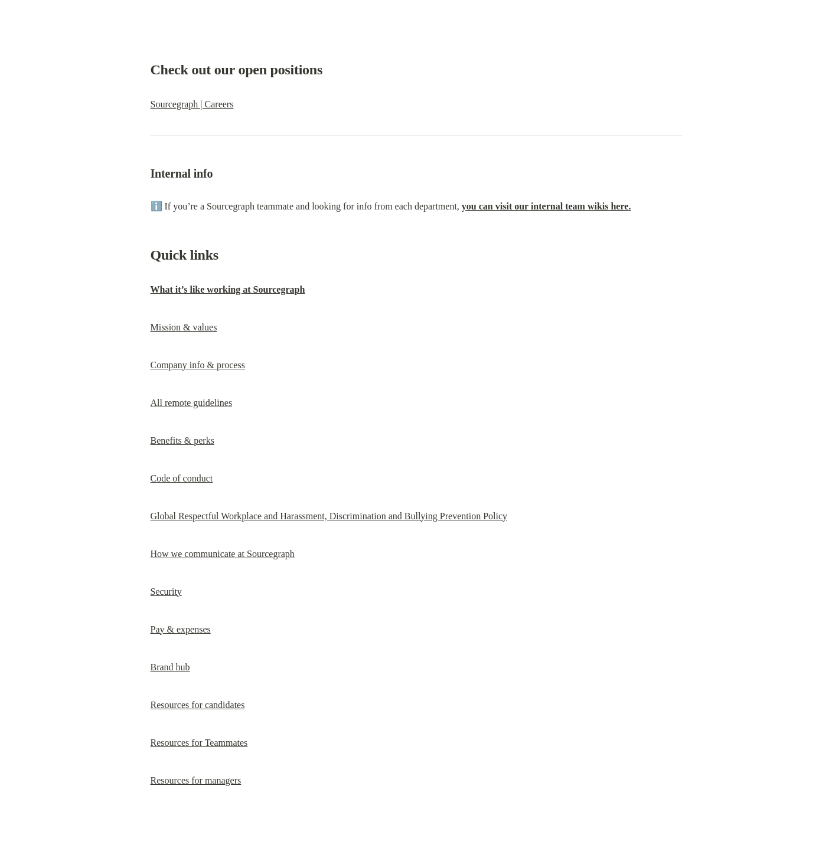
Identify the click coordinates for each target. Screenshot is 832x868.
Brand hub (170, 667)
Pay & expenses (181, 629)
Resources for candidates (198, 705)
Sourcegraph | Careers (192, 104)
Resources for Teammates (199, 743)
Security (166, 592)
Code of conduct (182, 478)
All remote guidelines (192, 403)
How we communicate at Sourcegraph (223, 554)
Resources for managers (196, 780)
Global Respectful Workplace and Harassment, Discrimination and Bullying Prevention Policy (329, 516)
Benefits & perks (182, 440)
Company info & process (198, 365)
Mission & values (184, 327)
